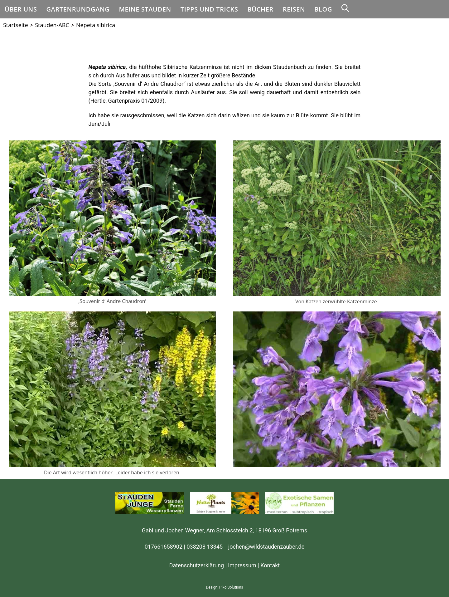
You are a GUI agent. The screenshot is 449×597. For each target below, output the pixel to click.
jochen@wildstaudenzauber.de (266, 546)
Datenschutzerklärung (196, 565)
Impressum (242, 565)
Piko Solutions (231, 587)
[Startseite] (15, 25)
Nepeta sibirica (95, 25)
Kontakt (270, 565)
